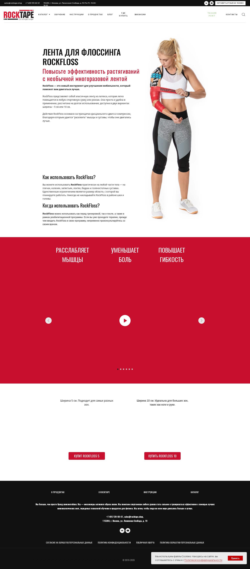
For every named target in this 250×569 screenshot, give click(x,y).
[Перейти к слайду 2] (120, 369)
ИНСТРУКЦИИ (150, 492)
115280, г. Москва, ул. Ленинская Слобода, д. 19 (64, 3)
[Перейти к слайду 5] (129, 369)
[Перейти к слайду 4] (126, 369)
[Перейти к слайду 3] (123, 369)
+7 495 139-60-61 (32, 3)
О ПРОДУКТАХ (57, 492)
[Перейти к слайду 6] (132, 369)
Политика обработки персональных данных (182, 542)
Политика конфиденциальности (114, 542)
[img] (243, 14)
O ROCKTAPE (104, 492)
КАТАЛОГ (195, 492)
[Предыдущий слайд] (48, 320)
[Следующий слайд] (201, 320)
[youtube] (127, 530)
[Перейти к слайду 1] (117, 369)
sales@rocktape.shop (13, 3)
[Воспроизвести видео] (125, 320)
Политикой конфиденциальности (203, 560)
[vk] (122, 530)
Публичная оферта (145, 542)
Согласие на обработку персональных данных (69, 542)
